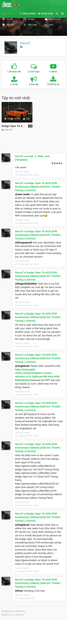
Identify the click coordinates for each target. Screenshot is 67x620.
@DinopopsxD (23, 242)
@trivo (19, 590)
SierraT (25, 43)
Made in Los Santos (12, 614)
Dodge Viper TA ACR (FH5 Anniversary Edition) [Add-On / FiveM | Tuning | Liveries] (38, 187)
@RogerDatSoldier (26, 283)
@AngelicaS (22, 366)
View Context (22, 172)
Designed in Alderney (13, 611)
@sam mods (22, 194)
